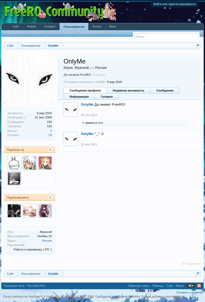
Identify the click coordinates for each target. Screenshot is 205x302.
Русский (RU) (36, 285)
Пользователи (74, 26)
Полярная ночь (14, 285)
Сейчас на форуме (62, 33)
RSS (199, 286)
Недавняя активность (128, 90)
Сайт (15, 26)
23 (50, 135)
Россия (47, 240)
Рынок (97, 26)
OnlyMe (87, 104)
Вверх (180, 285)
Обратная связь (138, 285)
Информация (79, 96)
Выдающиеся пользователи (25, 33)
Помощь (158, 285)
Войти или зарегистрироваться (174, 4)
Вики (112, 26)
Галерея (106, 96)
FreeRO (124, 296)
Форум (31, 26)
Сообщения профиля (85, 90)
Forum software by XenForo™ (33, 296)
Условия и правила (189, 292)
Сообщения (164, 90)
